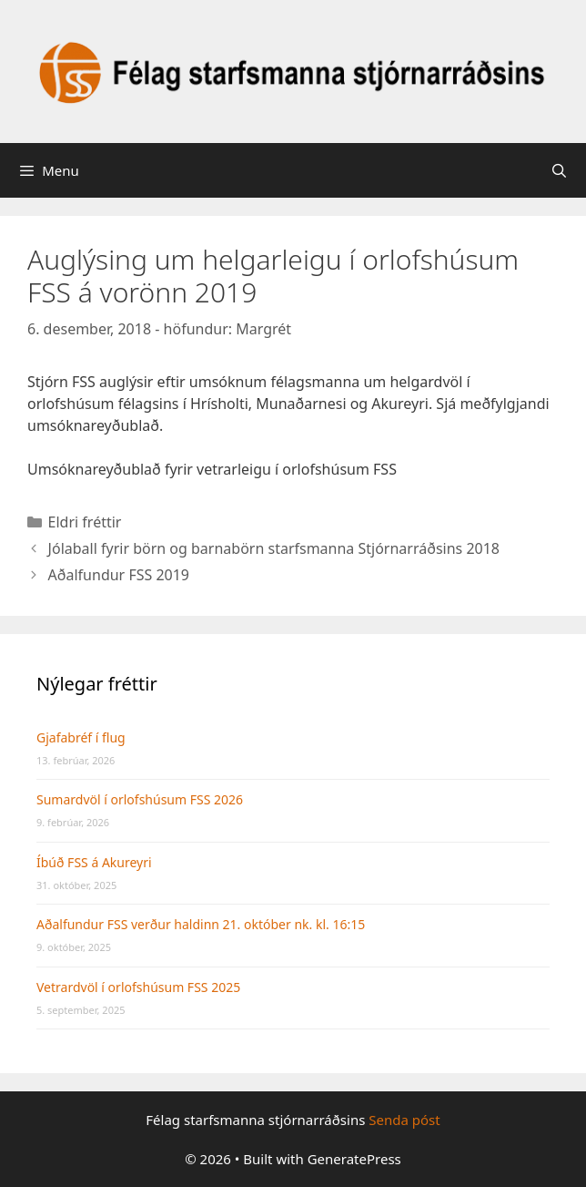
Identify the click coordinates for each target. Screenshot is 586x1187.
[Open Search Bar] (559, 170)
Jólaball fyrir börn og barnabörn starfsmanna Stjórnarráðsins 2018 (274, 548)
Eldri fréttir (85, 522)
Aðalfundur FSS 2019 (118, 575)
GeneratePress (354, 1159)
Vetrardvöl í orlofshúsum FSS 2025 (138, 987)
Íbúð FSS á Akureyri (94, 862)
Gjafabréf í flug (81, 737)
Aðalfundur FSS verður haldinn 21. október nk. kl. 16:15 (200, 924)
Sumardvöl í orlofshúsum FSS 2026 (139, 799)
